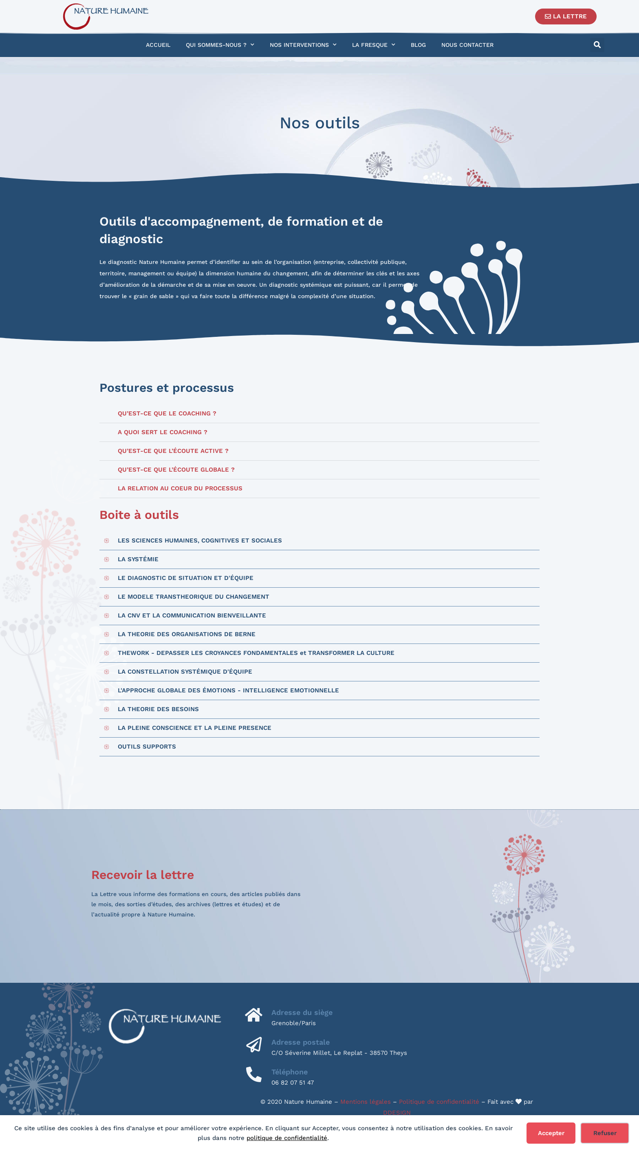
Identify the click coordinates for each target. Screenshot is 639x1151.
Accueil (158, 45)
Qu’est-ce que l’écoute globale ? (176, 469)
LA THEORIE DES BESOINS (158, 709)
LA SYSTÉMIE (138, 559)
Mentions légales (365, 1101)
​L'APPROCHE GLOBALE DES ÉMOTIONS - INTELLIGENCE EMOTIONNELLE (228, 690)
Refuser (605, 1133)
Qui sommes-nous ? (220, 45)
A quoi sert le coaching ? (162, 432)
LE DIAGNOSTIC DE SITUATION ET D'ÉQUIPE (185, 578)
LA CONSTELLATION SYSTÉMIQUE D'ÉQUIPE (185, 671)
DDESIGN (397, 1112)
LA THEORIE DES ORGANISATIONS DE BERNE (187, 634)
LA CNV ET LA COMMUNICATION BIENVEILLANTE (192, 615)
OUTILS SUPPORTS (147, 746)
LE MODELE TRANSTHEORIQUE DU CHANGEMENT (193, 596)
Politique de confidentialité (439, 1101)
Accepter (551, 1133)
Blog (418, 45)
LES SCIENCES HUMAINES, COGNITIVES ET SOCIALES (200, 540)
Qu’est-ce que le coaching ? (167, 413)
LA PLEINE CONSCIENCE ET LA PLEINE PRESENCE (194, 727)
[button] (597, 45)
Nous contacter (467, 45)
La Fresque (373, 45)
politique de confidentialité (287, 1138)
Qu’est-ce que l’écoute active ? (173, 451)
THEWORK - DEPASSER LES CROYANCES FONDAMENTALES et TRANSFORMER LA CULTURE (256, 653)
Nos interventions (303, 45)
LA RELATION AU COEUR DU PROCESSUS (180, 488)
